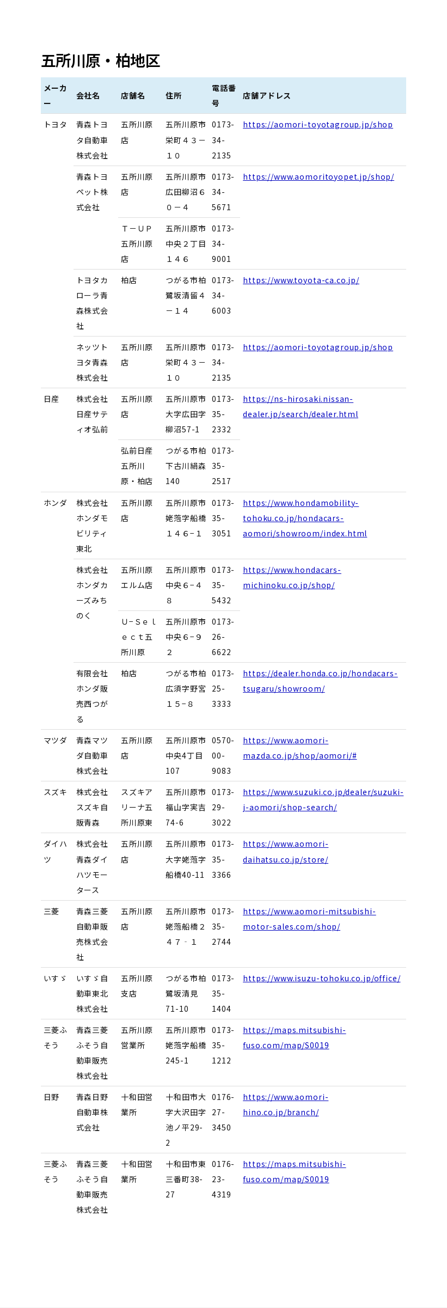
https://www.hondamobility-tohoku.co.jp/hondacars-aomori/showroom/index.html (305, 518)
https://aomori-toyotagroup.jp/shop (318, 124)
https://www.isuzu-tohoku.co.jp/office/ (321, 978)
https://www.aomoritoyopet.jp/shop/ (318, 176)
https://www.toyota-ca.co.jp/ (301, 279)
